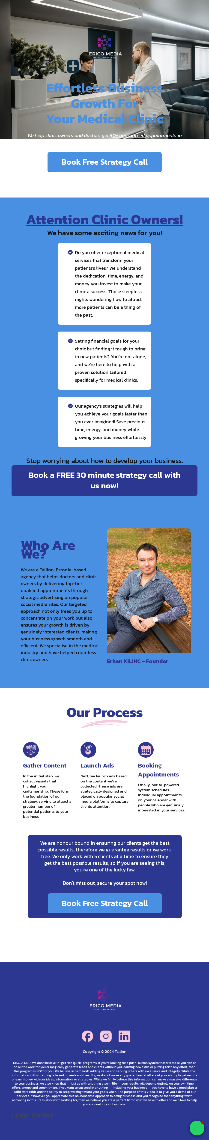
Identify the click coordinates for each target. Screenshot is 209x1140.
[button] (197, 1128)
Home (20, 1115)
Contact (42, 1115)
